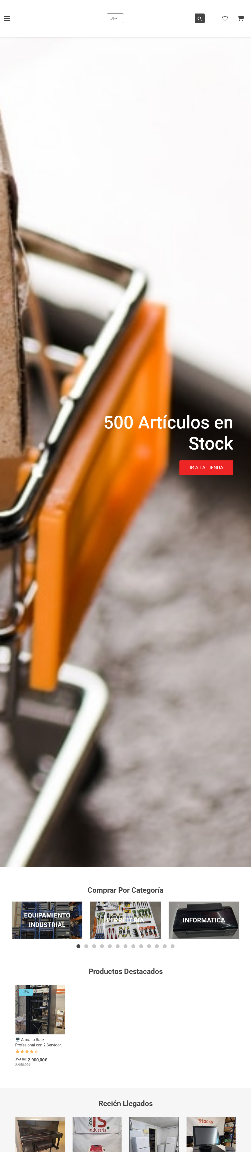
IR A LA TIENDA (206, 467)
